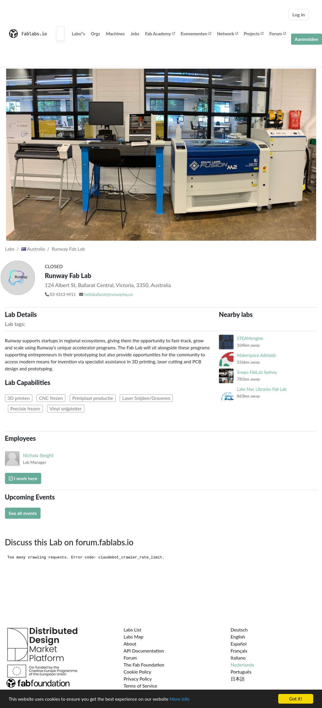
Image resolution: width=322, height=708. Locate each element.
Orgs (95, 33)
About (129, 643)
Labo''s (78, 33)
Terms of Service (140, 685)
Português (241, 671)
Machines (115, 33)
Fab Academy (160, 33)
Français (239, 650)
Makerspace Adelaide (256, 355)
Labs (10, 248)
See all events (23, 513)
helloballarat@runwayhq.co (108, 294)
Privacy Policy (137, 678)
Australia (33, 248)
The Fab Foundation (143, 664)
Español (239, 643)
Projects (253, 33)
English (238, 636)
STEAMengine (250, 338)
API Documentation (143, 650)
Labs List (132, 629)
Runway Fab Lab (68, 248)
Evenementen (196, 33)
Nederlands (242, 664)
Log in (299, 14)
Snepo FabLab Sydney (257, 372)
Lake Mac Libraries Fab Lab (262, 389)
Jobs (134, 33)
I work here (23, 478)
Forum (277, 33)
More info (179, 699)
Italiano (238, 657)
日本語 (238, 678)
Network (227, 33)
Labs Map (133, 636)
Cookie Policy (137, 671)
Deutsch (239, 629)
